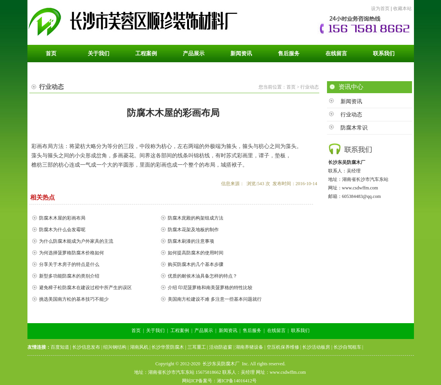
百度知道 (60, 347)
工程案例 (179, 330)
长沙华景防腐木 (168, 347)
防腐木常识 (354, 128)
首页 (136, 330)
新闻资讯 (351, 101)
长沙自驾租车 (347, 347)
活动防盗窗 (220, 347)
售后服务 (252, 330)
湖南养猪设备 (249, 347)
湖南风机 (139, 347)
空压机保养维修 (283, 347)
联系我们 (300, 330)
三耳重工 (196, 347)
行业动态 (351, 115)
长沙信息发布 (86, 347)
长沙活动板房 (316, 347)
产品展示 (203, 330)
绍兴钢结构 (114, 347)
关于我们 (155, 330)
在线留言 (276, 330)
